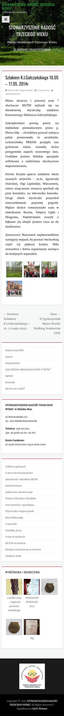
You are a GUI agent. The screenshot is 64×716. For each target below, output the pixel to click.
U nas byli (11, 524)
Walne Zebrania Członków (20, 498)
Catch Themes (39, 708)
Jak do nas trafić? (15, 388)
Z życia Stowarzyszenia (19, 472)
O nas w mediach (15, 536)
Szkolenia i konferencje (19, 492)
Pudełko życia (13, 530)
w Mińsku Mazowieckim (32, 49)
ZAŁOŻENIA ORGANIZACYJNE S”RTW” (28, 369)
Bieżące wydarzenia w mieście (23, 549)
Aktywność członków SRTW (21, 479)
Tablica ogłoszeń (15, 466)
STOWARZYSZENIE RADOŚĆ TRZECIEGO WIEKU (28, 6)
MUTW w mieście (15, 543)
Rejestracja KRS (14, 350)
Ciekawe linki (13, 556)
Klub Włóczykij (14, 517)
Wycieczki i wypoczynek (20, 90)
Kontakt (10, 382)
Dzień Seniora (13, 485)
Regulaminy (12, 363)
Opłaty (9, 375)
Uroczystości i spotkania (19, 504)
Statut (9, 356)
